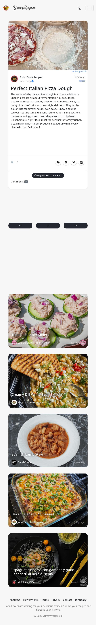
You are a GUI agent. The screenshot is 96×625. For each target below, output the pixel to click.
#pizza (82, 80)
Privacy (56, 600)
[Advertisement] (48, 142)
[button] (66, 162)
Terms (45, 600)
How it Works (30, 600)
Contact (67, 600)
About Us (15, 600)
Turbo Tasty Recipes (31, 77)
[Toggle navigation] (89, 8)
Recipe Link (79, 71)
